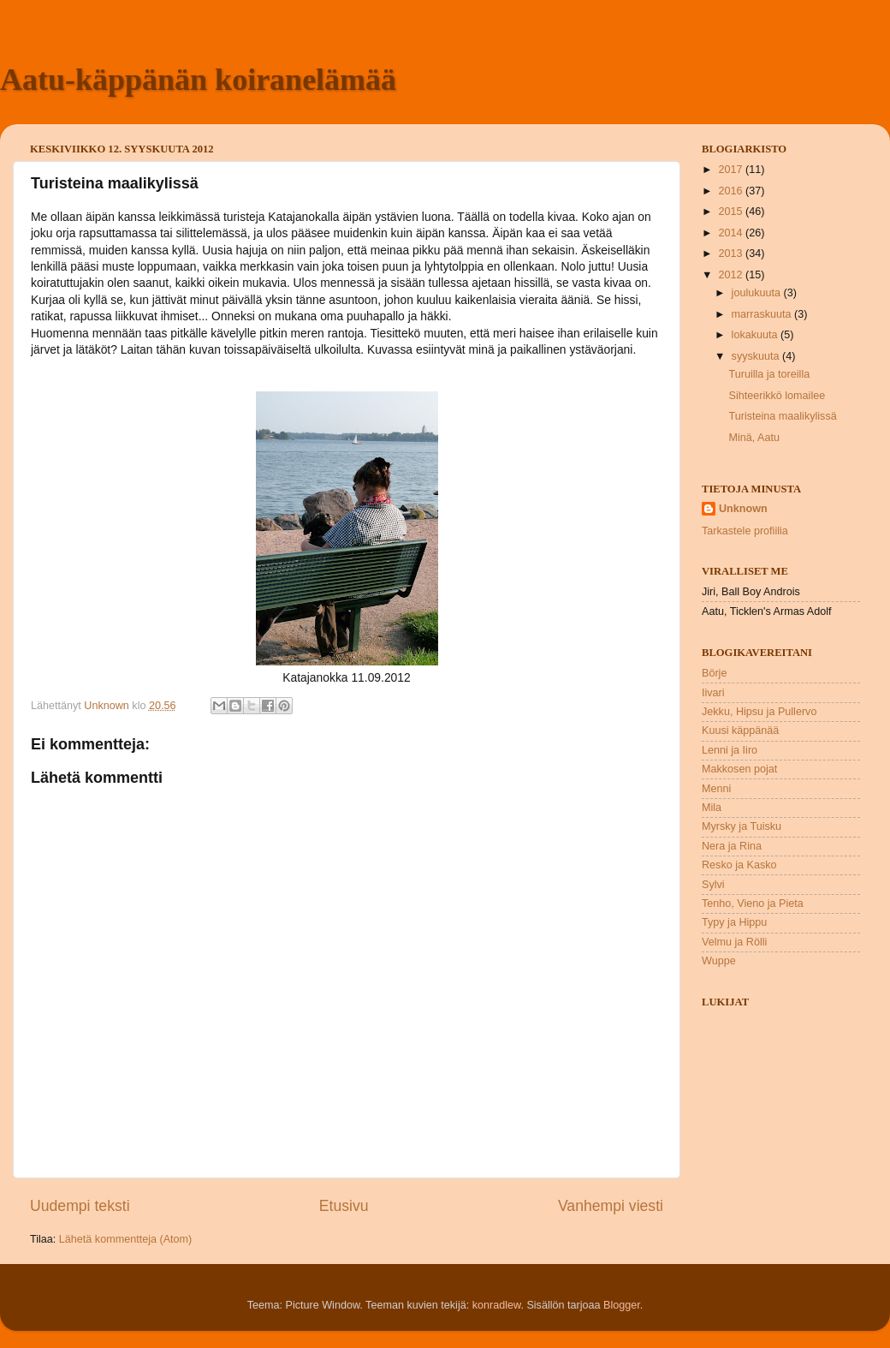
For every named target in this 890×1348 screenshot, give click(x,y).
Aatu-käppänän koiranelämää (198, 80)
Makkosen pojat (739, 769)
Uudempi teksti (80, 1205)
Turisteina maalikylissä (782, 416)
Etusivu (344, 1205)
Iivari (713, 693)
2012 (731, 275)
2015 (731, 212)
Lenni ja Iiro (729, 750)
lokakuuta (756, 335)
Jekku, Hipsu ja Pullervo (759, 712)
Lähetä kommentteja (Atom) (125, 1239)
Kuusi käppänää (740, 731)
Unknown (743, 509)
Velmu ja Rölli (734, 942)
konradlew (496, 1305)
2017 (731, 170)
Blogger (621, 1305)
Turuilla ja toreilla (769, 374)
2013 (731, 253)
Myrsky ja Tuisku (741, 826)
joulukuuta (758, 293)
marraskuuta (763, 314)
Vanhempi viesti (610, 1205)
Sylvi (713, 885)
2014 (731, 233)
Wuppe (719, 961)
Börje (714, 673)
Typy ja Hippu (734, 922)
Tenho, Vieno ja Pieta (753, 904)
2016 (731, 191)
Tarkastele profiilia (745, 531)
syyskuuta (757, 356)
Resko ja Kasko (739, 865)
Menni (716, 789)
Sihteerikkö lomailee (776, 396)
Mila (711, 808)
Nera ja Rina (732, 846)
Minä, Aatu (754, 438)
